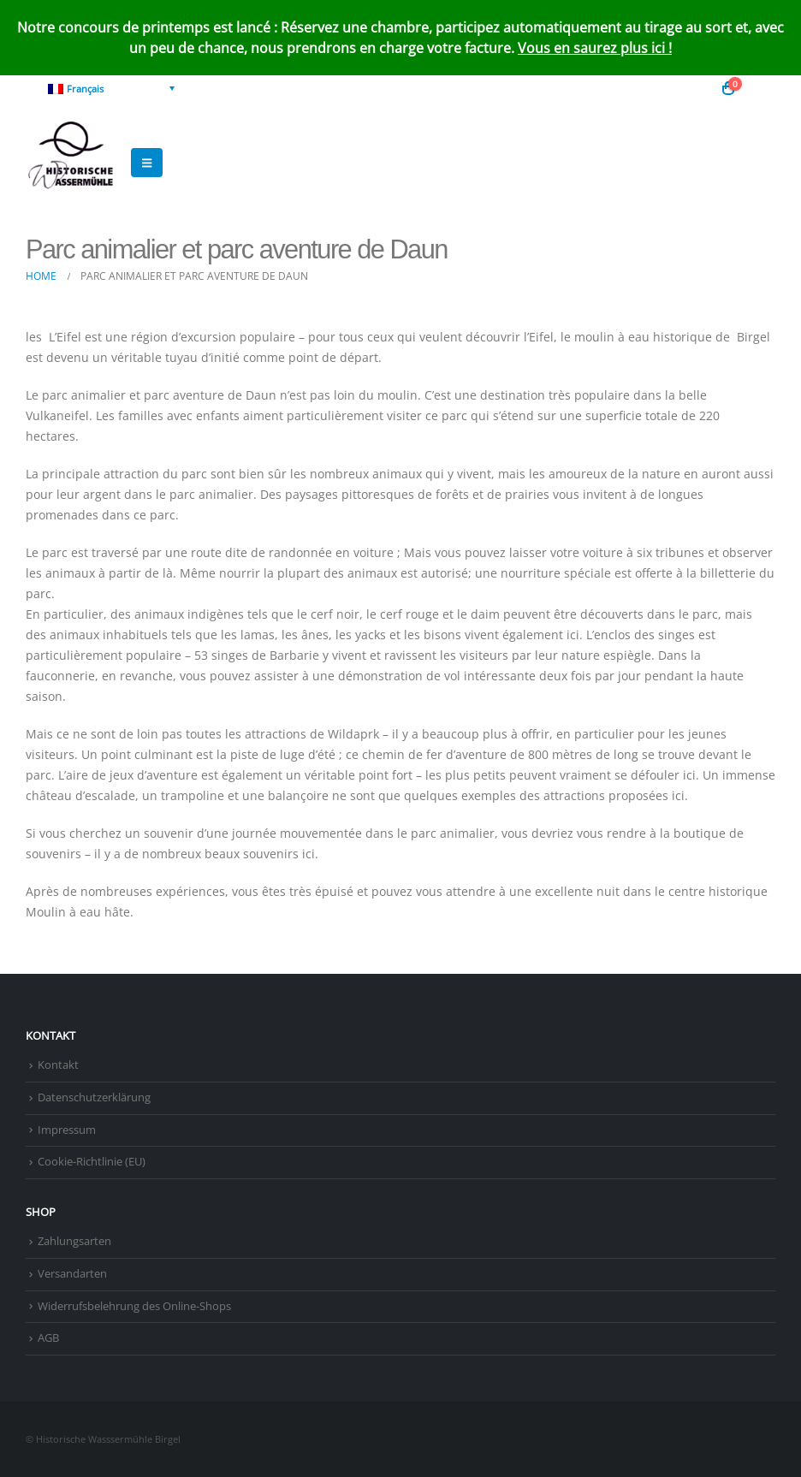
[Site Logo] (73, 162)
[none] (111, 87)
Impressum (67, 1130)
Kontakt (58, 1065)
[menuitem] (111, 87)
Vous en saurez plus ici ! (595, 48)
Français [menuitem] (85, 88)
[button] (762, 88)
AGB (48, 1338)
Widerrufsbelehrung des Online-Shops (134, 1306)
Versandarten (72, 1273)
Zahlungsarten (74, 1241)
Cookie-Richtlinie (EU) (91, 1161)
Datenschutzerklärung (94, 1097)
